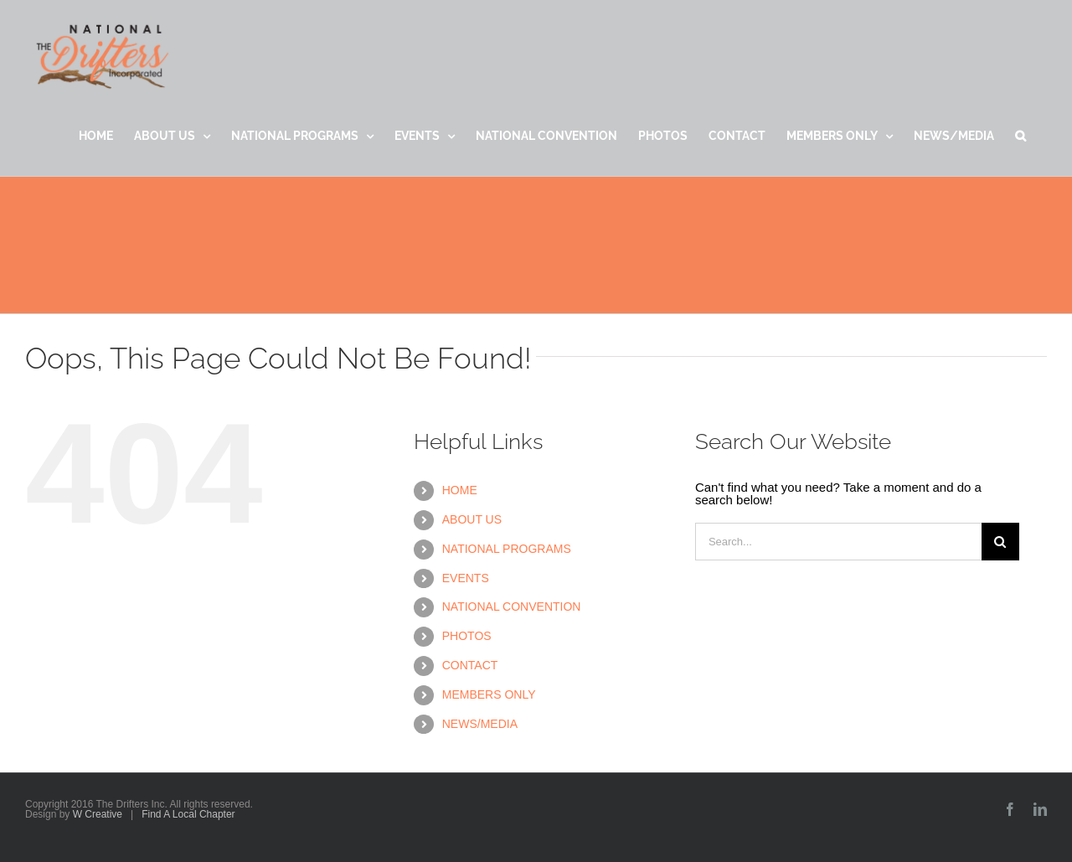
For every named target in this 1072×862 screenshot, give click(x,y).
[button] (1020, 135)
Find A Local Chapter (188, 814)
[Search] (1000, 541)
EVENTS (465, 578)
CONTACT (470, 665)
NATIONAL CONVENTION (511, 606)
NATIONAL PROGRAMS (506, 548)
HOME (459, 490)
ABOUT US (472, 519)
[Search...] (838, 541)
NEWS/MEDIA (480, 723)
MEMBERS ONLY (489, 694)
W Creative (97, 814)
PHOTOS (467, 636)
